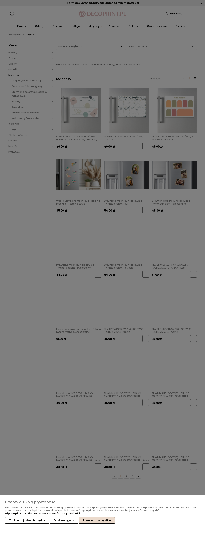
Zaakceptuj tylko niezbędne (27, 520)
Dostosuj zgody (64, 520)
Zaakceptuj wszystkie (97, 520)
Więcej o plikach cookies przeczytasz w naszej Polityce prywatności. (42, 513)
